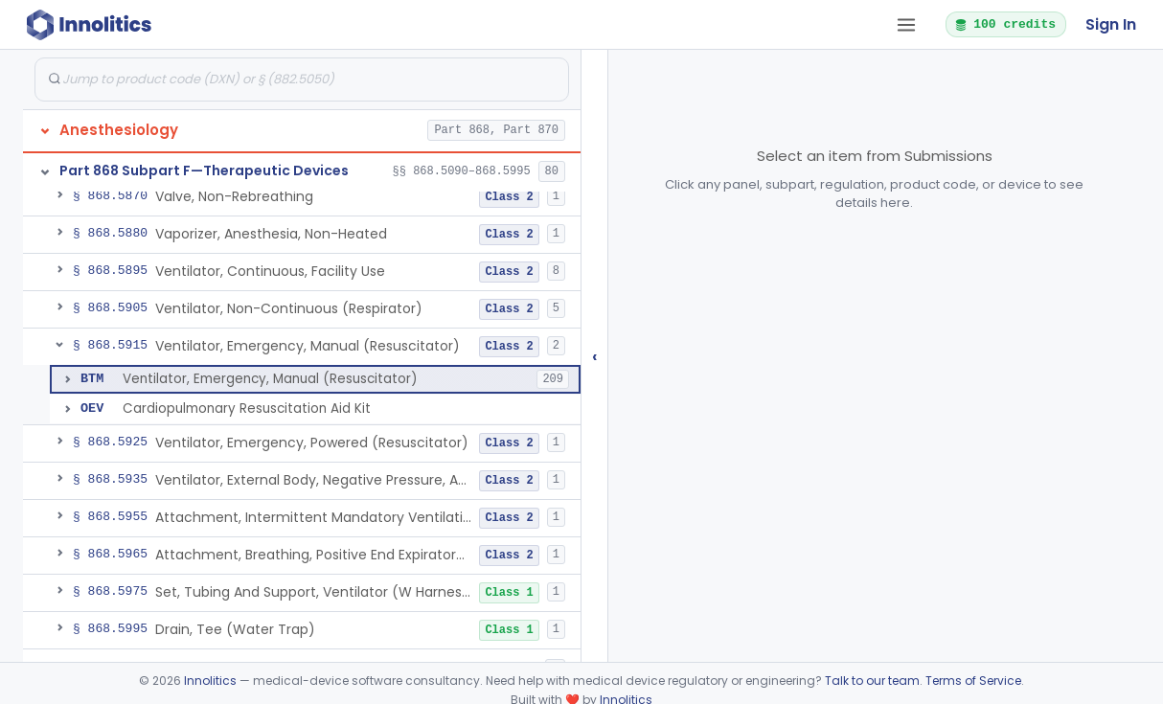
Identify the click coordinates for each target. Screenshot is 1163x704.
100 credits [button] (1005, 24)
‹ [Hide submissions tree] (595, 356)
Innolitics (210, 680)
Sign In (1110, 24)
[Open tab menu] (906, 25)
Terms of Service (973, 680)
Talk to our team (872, 680)
